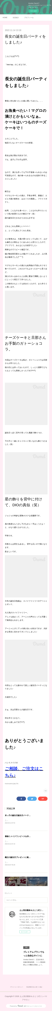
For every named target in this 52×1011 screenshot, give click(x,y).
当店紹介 (16, 17)
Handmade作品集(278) (11, 783)
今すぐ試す (33, 11)
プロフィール (29, 17)
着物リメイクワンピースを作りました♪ (21, 836)
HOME (5, 17)
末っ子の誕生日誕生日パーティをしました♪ (23, 815)
